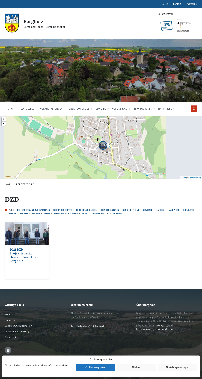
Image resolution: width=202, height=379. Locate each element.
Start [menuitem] (11, 108)
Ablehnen (136, 367)
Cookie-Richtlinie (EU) (17, 331)
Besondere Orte (62, 209)
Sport (84, 213)
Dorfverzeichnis (25, 184)
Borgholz (34, 21)
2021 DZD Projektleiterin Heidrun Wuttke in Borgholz (24, 255)
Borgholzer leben (86, 209)
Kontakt (9, 314)
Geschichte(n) (130, 209)
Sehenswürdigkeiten (66, 213)
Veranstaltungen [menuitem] (51, 108)
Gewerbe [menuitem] (100, 108)
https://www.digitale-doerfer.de (154, 329)
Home (7, 184)
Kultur (24, 213)
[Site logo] (12, 31)
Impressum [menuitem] (191, 3)
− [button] (4, 123)
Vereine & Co (99, 213)
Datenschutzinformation (18, 325)
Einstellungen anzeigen (177, 367)
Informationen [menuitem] (143, 108)
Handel (160, 209)
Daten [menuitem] (165, 3)
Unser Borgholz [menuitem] (79, 108)
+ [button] (4, 119)
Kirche (12, 213)
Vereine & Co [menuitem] (119, 108)
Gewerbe (147, 209)
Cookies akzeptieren (95, 367)
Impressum (11, 320)
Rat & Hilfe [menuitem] (165, 108)
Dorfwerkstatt (159, 325)
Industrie (188, 209)
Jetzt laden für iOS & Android (87, 326)
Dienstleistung (110, 209)
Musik (47, 213)
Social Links (11, 337)
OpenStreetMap (195, 177)
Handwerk (174, 209)
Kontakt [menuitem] (177, 3)
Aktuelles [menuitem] (27, 108)
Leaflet (183, 177)
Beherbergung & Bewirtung (33, 209)
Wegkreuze (116, 213)
